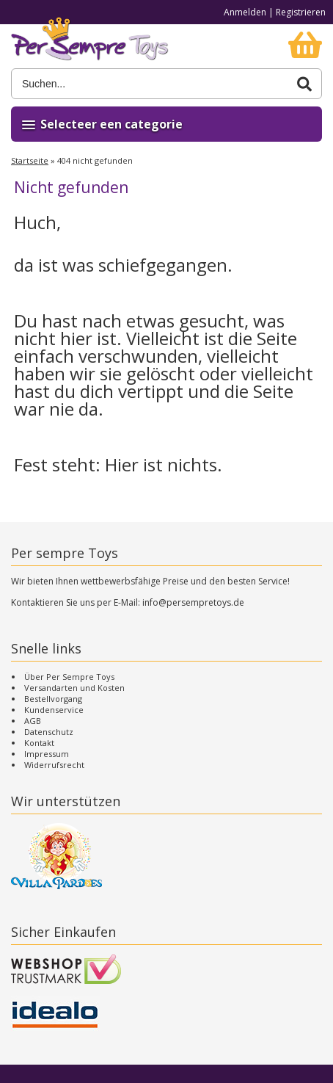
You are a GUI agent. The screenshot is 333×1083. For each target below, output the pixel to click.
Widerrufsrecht (54, 764)
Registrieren (301, 12)
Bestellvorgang (53, 698)
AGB (32, 720)
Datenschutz (48, 731)
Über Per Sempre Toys (69, 676)
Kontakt (39, 742)
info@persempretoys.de (193, 602)
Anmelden (245, 12)
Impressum (46, 753)
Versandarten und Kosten (74, 687)
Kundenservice (54, 709)
